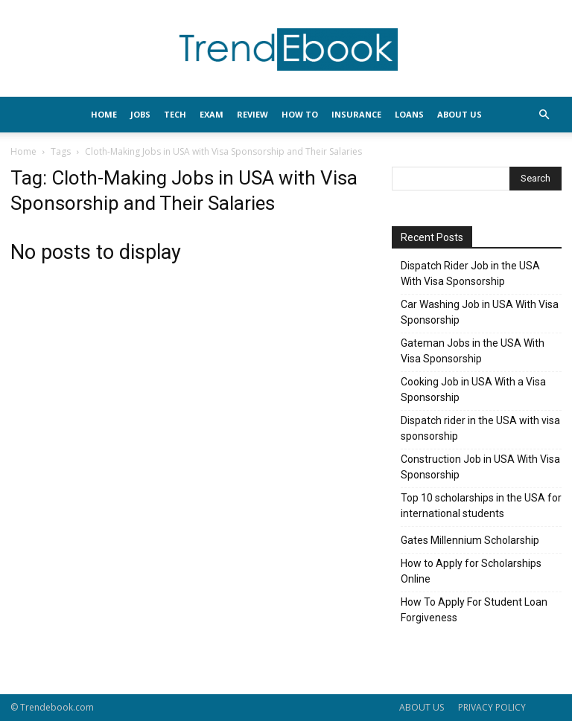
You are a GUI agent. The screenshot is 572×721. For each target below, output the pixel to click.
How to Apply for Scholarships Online (471, 571)
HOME (104, 114)
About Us (459, 114)
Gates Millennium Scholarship (470, 540)
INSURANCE (356, 114)
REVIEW (252, 114)
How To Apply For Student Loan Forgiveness (474, 610)
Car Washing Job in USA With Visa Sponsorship (480, 312)
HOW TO (300, 114)
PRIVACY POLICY (492, 707)
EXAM (211, 114)
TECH (175, 114)
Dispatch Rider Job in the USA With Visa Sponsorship (470, 273)
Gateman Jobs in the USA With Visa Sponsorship (472, 351)
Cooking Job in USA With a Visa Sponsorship (473, 389)
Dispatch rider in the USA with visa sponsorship (480, 428)
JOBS (140, 114)
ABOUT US (421, 707)
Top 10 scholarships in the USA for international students (481, 505)
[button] (544, 115)
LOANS (409, 114)
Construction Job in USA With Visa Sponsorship (480, 467)
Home (23, 151)
